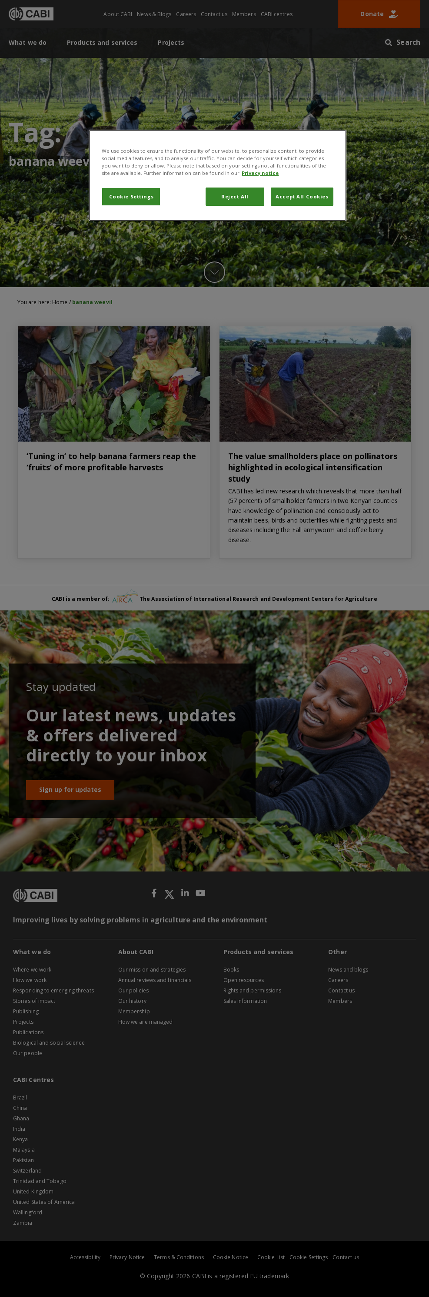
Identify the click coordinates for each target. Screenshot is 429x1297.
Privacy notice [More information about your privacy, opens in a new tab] (260, 173)
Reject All (235, 196)
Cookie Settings (131, 196)
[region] (217, 175)
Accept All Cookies (302, 196)
